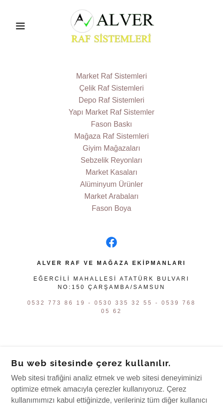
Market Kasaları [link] (111, 172)
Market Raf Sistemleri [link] (111, 76)
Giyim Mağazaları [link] (111, 148)
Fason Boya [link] (111, 208)
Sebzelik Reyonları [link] (111, 160)
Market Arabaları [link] (111, 196)
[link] (111, 25)
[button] (16, 26)
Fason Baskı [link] (111, 124)
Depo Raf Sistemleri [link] (111, 100)
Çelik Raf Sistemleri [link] (111, 88)
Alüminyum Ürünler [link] (111, 184)
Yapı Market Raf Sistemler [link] (111, 112)
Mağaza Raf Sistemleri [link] (111, 136)
